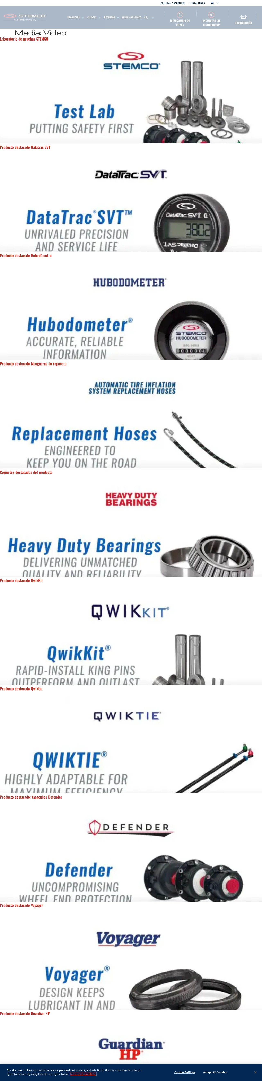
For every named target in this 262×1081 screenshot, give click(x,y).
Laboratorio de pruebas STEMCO (24, 39)
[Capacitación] (243, 17)
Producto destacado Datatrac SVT (25, 147)
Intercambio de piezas (180, 22)
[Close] (255, 1072)
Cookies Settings (184, 1072)
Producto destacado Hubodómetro (26, 255)
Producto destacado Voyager (21, 905)
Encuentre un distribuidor (211, 22)
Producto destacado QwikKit (21, 580)
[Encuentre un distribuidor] (211, 14)
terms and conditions (83, 1074)
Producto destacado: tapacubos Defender (31, 797)
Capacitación (243, 23)
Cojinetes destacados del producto (26, 472)
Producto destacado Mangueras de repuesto (33, 364)
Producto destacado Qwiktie (21, 689)
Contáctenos (197, 3)
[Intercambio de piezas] (180, 14)
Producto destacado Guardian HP (25, 1013)
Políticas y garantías (173, 3)
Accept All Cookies (214, 1072)
